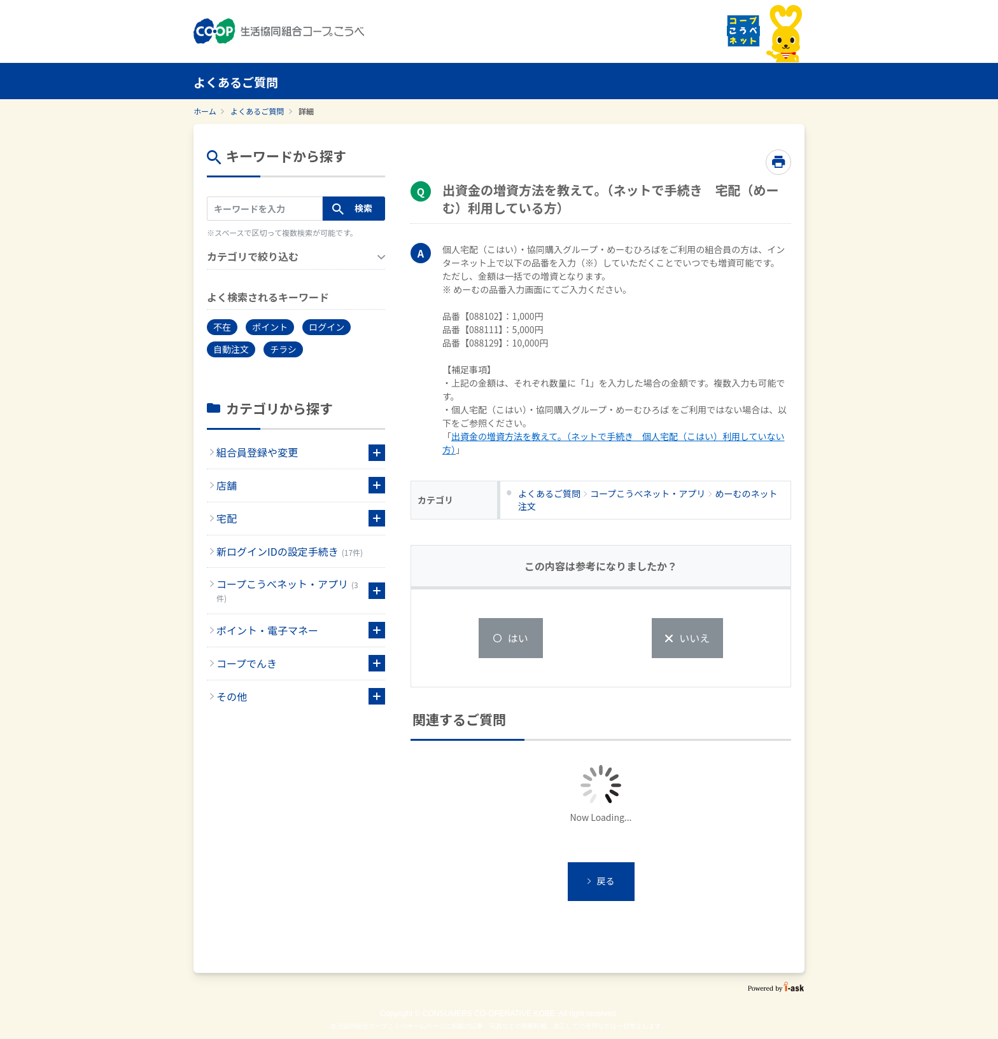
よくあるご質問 (257, 111)
